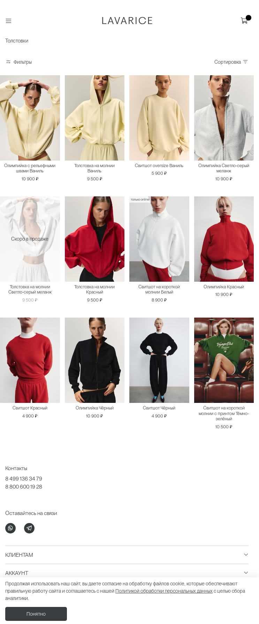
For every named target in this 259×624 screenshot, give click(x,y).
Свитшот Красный (30, 408)
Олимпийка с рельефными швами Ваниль (29, 168)
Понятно (36, 614)
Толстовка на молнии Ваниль (94, 168)
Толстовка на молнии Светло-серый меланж (30, 289)
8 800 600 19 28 (23, 486)
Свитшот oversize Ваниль (159, 165)
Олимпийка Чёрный (95, 408)
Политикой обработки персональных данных (164, 591)
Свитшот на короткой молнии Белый (159, 289)
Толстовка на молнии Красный (94, 289)
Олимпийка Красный (224, 286)
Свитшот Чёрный (159, 408)
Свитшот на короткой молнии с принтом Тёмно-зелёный (224, 413)
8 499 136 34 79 (23, 478)
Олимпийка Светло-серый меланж (223, 168)
